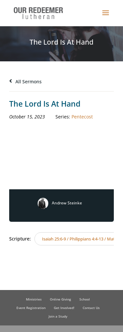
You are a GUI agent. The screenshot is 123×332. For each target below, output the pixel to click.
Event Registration (31, 307)
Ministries (34, 299)
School (84, 299)
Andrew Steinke (67, 203)
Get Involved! (64, 307)
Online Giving (60, 299)
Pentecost (82, 117)
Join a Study (58, 316)
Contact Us (91, 307)
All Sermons (25, 81)
